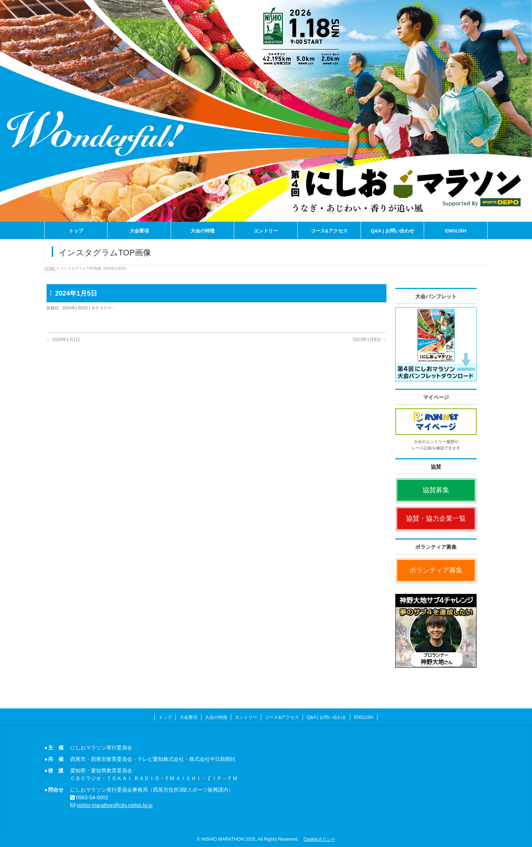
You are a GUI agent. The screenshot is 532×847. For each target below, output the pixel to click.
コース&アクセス (282, 717)
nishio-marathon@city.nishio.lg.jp (115, 805)
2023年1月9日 (369, 339)
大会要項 (188, 717)
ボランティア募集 (436, 570)
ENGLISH (364, 717)
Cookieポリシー (319, 839)
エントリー (246, 717)
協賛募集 (436, 490)
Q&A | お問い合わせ (326, 717)
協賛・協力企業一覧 (436, 518)
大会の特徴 (216, 717)
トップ (165, 717)
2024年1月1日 (63, 339)
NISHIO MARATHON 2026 (228, 839)
